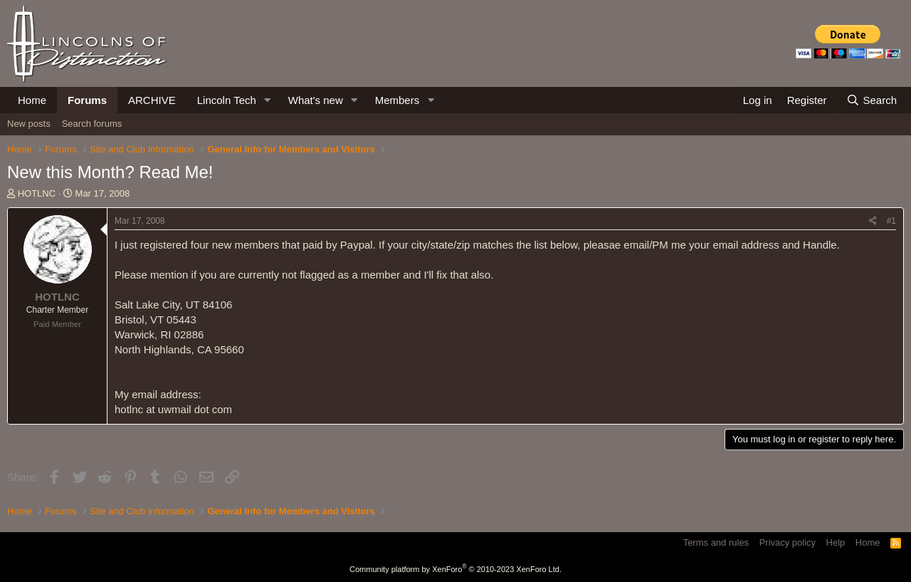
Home (32, 100)
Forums (87, 100)
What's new (315, 100)
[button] (268, 100)
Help (836, 542)
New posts (29, 123)
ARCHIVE (152, 100)
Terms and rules (716, 542)
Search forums (92, 123)
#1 (891, 221)
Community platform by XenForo (455, 569)
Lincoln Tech (226, 100)
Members (397, 100)
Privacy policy (787, 542)
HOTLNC (37, 193)
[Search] (871, 100)
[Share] (873, 221)
